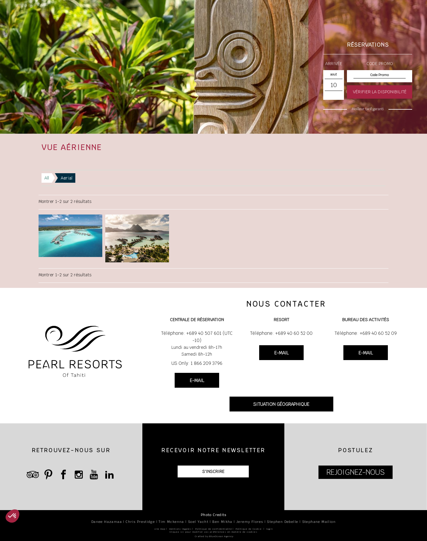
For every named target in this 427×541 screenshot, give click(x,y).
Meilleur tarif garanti (368, 109)
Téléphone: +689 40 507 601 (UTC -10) (196, 336)
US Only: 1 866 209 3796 (196, 363)
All (46, 178)
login (269, 529)
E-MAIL (197, 380)
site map (159, 529)
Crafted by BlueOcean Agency (214, 536)
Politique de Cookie (249, 529)
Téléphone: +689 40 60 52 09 (365, 333)
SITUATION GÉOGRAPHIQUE (281, 404)
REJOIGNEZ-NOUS (355, 472)
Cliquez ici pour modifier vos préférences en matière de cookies (213, 532)
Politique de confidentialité (213, 529)
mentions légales (180, 529)
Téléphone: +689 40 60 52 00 (281, 333)
